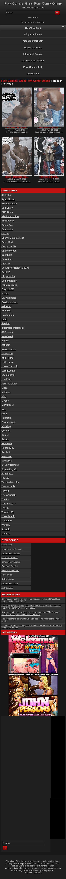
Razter (5, 439)
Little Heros (7, 362)
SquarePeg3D (8, 469)
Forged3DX (7, 289)
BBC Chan (7, 212)
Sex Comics (6, 575)
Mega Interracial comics (11, 549)
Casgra (5, 233)
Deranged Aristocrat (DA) (15, 268)
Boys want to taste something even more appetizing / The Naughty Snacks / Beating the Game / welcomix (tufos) (30, 613)
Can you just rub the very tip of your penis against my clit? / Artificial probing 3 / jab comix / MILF (30, 600)
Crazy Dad (7, 242)
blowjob (17, 132)
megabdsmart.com (33, 41)
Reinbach (6, 443)
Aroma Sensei (9, 203)
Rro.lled (5, 452)
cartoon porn (16, 181)
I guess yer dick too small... (17, 177)
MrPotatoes (7, 405)
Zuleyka (5, 533)
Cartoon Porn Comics (10, 562)
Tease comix (8, 486)
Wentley (5, 525)
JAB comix (7, 332)
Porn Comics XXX (33, 67)
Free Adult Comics (9, 566)
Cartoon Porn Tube (9, 583)
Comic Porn (6, 545)
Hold (4, 319)
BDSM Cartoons (33, 47)
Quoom (5, 431)
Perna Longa (8, 422)
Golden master (9, 302)
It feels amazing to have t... (49, 127)
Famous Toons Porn (10, 570)
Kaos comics (8, 349)
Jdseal (5, 341)
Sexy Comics (7, 588)
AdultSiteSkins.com (33, 873)
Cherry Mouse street (12, 238)
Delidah (5, 263)
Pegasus (6, 418)
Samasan (6, 456)
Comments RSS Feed (37, 22)
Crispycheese (8, 251)
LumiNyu (6, 379)
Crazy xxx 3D (8, 246)
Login (36, 17)
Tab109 (5, 478)
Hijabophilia (7, 315)
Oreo (4, 413)
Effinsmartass (9, 281)
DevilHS (5, 272)
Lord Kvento (8, 371)
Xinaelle (5, 529)
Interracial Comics (33, 54)
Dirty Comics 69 (33, 34)
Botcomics (7, 229)
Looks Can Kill (9, 366)
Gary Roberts (8, 298)
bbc (11, 132)
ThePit (5, 508)
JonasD (5, 345)
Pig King (6, 426)
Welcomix (6, 520)
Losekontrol (8, 375)
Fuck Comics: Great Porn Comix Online (33, 3)
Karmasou (7, 353)
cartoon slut (58, 132)
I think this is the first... (49, 177)
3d (41, 132)
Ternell (5, 491)
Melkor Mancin (9, 383)
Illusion (5, 323)
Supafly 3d (7, 473)
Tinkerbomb (8, 516)
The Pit (5, 499)
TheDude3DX (8, 503)
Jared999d (7, 336)
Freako (5, 293)
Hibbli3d (5, 311)
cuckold (24, 132)
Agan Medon (8, 199)
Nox (3, 409)
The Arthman (8, 495)
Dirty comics (8, 276)
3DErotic (6, 195)
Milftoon (5, 392)
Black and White (10, 216)
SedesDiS (6, 461)
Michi (4, 388)
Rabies (5, 435)
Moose (5, 401)
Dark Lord (6, 255)
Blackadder (7, 221)
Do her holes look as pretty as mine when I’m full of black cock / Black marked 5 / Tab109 (31, 626)
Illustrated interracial (12, 328)
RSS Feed (25, 22)
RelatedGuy (7, 448)
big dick (50, 181)
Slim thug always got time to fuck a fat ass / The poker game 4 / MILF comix (31, 620)
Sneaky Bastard (10, 465)
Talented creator (10, 482)
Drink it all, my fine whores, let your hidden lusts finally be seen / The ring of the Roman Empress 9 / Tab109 (31, 607)
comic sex (26, 181)
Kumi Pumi (7, 358)
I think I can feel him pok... (16, 127)
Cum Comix (33, 73)
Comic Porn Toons (9, 557)
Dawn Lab (6, 259)
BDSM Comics (33, 28)
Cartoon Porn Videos (33, 60)
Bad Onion (7, 208)
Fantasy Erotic (9, 285)
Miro (3, 396)
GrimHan (6, 306)
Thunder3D (7, 512)
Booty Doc (7, 225)
